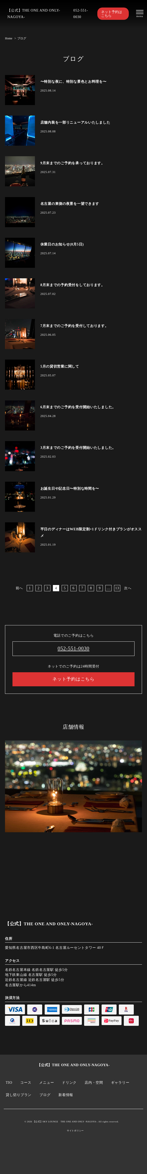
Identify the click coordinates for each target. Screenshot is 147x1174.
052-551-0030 (80, 13)
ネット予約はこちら (111, 13)
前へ (19, 588)
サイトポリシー (75, 1131)
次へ (127, 588)
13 (117, 588)
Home (8, 38)
